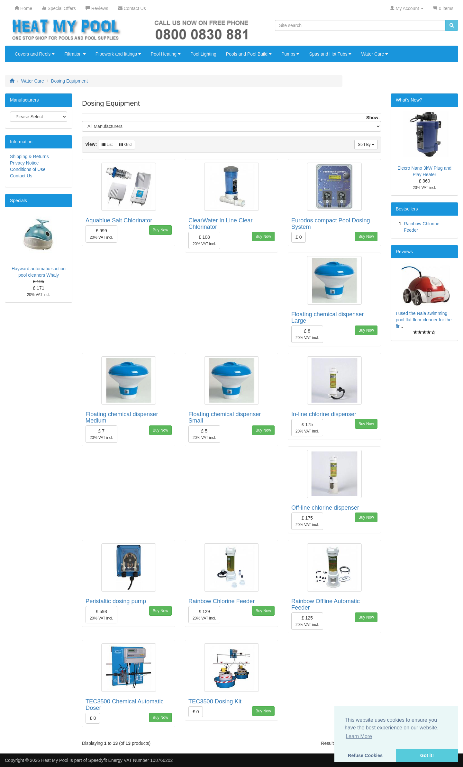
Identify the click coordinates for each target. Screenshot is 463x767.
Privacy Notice (24, 162)
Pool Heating (166, 54)
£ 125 (307, 621)
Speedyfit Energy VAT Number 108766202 (130, 760)
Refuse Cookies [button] (365, 755)
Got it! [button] (427, 755)
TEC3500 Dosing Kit (214, 701)
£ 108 (204, 240)
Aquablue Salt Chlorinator (119, 220)
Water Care (374, 54)
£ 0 (298, 237)
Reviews (404, 251)
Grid (125, 144)
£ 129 (204, 614)
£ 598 (101, 614)
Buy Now (160, 230)
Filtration (75, 54)
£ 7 (101, 434)
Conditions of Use (28, 169)
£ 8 (307, 334)
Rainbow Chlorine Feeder (221, 601)
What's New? (409, 100)
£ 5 (204, 434)
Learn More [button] (359, 736)
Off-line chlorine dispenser (325, 507)
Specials (18, 200)
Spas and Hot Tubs (330, 54)
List (107, 144)
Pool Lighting (203, 54)
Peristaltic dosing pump (116, 601)
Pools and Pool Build (249, 54)
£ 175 (307, 427)
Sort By (366, 144)
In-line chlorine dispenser (323, 414)
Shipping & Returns (29, 156)
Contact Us (21, 175)
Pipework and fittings (118, 54)
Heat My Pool (54, 760)
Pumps (290, 54)
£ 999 (101, 234)
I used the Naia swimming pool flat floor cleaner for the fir (424, 320)
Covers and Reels (35, 54)
